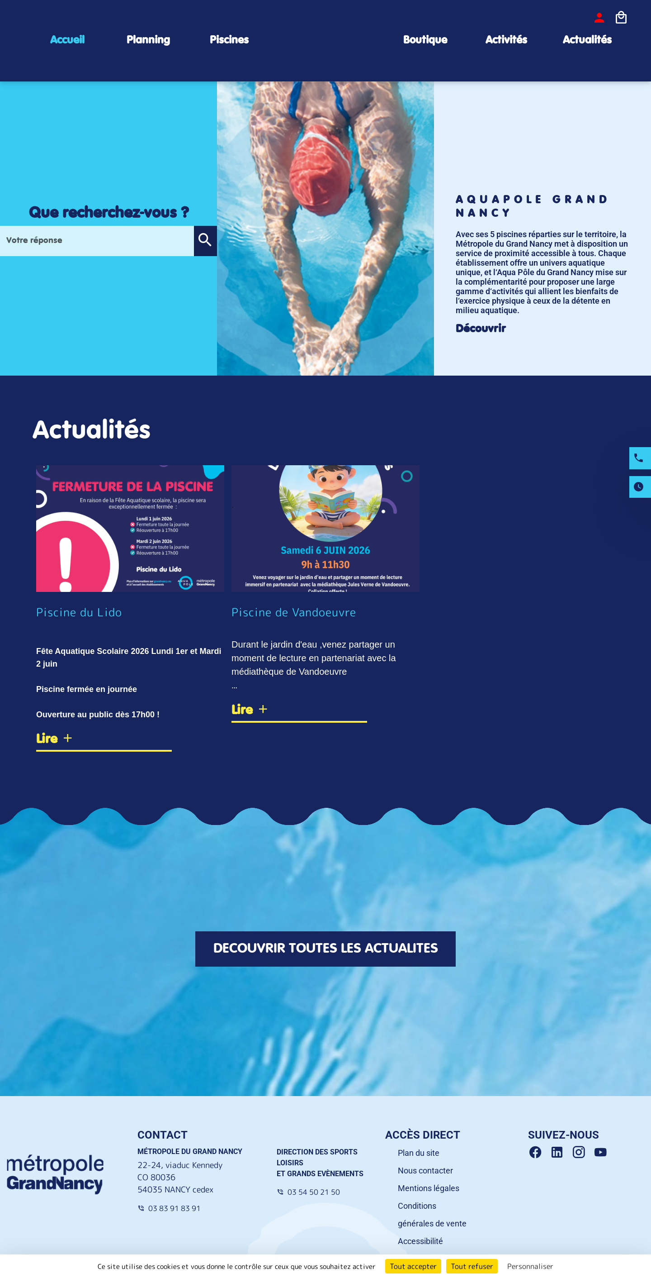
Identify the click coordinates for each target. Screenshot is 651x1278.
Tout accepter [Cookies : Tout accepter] (413, 1266)
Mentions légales (428, 1189)
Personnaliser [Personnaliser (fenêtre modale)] (530, 1266)
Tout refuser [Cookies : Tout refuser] (472, 1266)
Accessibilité (420, 1242)
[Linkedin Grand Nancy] (560, 1154)
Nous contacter (425, 1172)
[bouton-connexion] (599, 18)
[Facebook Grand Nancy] (539, 1154)
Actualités (587, 40)
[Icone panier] (621, 18)
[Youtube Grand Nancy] (602, 1154)
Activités (506, 40)
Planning (148, 40)
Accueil (67, 40)
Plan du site (418, 1154)
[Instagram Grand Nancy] (582, 1154)
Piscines (229, 40)
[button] (205, 241)
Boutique (425, 40)
